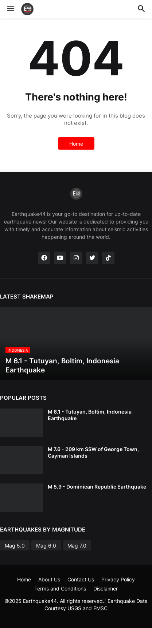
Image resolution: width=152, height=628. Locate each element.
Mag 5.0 (15, 545)
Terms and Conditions (60, 588)
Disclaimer (105, 588)
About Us (49, 579)
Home (76, 144)
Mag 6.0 (46, 545)
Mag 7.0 (76, 545)
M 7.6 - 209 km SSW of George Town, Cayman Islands (93, 452)
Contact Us (80, 579)
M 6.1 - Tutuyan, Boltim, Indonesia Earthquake (90, 414)
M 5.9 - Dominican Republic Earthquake (97, 486)
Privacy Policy (118, 579)
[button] (10, 9)
